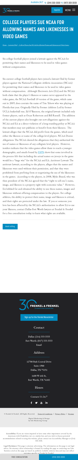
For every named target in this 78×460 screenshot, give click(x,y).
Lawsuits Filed (13, 45)
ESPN (41, 152)
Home (5, 45)
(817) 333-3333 (70, 3)
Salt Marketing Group (39, 421)
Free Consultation (20, 457)
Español (57, 10)
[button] (70, 10)
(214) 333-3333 (53, 3)
